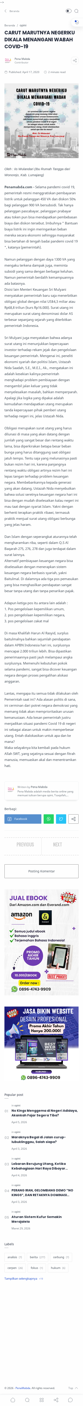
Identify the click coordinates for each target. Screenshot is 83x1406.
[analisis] (14, 1257)
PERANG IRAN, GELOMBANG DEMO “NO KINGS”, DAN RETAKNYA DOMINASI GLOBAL (42, 1192)
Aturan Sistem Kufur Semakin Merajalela (37, 1219)
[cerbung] (61, 1257)
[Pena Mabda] (22, 59)
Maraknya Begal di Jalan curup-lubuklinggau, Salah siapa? (39, 1139)
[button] (12, 11)
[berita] (37, 1257)
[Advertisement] (41, 1334)
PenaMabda (22, 1388)
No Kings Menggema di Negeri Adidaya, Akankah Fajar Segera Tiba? (45, 1113)
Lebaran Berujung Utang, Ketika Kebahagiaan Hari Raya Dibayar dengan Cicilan (39, 1166)
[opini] (17, 1105)
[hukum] (58, 1268)
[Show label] (23, 1278)
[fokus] (37, 1268)
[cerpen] (15, 1268)
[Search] (76, 11)
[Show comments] (70, 1400)
